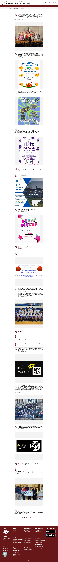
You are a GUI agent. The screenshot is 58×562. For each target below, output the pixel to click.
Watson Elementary (27, 547)
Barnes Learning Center (17, 542)
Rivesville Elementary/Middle (40, 540)
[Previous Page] (17, 517)
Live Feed (22, 8)
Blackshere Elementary (28, 533)
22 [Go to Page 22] (30, 517)
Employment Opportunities (17, 535)
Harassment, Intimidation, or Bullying (18, 540)
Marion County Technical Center (17, 548)
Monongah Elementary (28, 542)
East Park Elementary (28, 536)
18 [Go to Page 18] (26, 517)
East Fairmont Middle (38, 533)
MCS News (15, 532)
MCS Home (15, 530)
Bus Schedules (5, 548)
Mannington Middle (38, 536)
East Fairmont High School (39, 546)
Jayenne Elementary (27, 540)
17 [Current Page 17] (24, 517)
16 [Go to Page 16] (22, 517)
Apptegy (31, 560)
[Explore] (44, 2)
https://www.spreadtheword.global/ (33, 391)
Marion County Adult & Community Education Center (17, 545)
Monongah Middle (38, 538)
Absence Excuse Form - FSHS (6, 546)
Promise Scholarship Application (16, 555)
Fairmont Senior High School (14, 8)
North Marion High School (39, 550)
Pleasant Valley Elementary (28, 544)
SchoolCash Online (16, 557)
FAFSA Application (16, 552)
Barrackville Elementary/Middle (27, 531)
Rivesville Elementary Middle (29, 545)
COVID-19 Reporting (16, 534)
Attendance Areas (16, 537)
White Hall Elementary (28, 549)
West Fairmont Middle (38, 542)
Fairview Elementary (27, 538)
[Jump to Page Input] (40, 517)
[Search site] (56, 2)
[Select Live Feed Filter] (38, 12)
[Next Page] (32, 517)
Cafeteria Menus (5, 550)
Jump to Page (36, 517)
